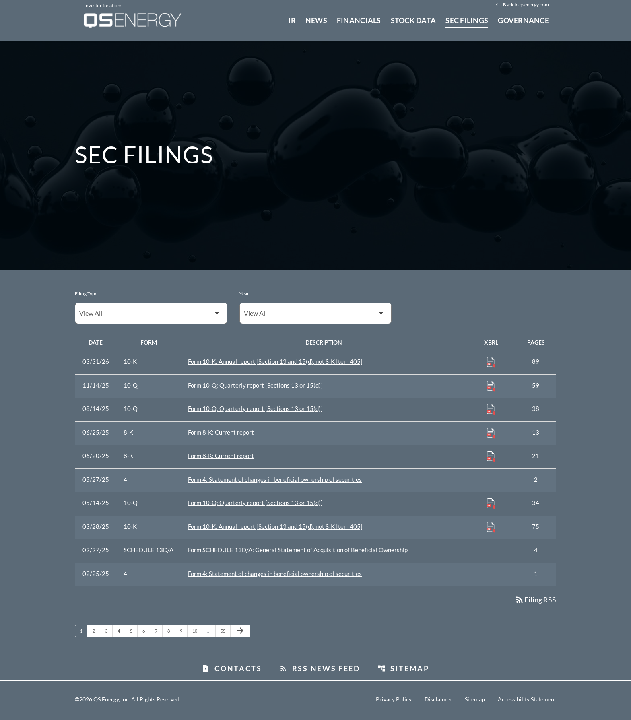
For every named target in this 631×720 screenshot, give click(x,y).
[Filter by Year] (315, 315)
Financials (359, 20)
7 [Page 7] (159, 632)
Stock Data (413, 20)
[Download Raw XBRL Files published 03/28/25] (491, 528)
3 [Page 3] (109, 632)
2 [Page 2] (96, 632)
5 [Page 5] (134, 632)
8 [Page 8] (171, 632)
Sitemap (403, 670)
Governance (523, 20)
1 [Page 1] (84, 632)
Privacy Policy (394, 701)
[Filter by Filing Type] (151, 315)
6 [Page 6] (146, 632)
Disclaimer (438, 701)
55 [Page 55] (225, 632)
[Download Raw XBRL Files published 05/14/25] (491, 505)
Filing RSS (535, 601)
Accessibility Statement (527, 701)
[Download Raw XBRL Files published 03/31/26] (491, 363)
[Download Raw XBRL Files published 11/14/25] (491, 387)
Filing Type (86, 295)
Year (244, 295)
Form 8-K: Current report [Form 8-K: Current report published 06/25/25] (221, 433)
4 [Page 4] (121, 632)
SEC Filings (466, 20)
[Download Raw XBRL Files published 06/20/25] (491, 457)
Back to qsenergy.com (526, 5)
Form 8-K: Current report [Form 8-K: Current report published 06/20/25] (221, 457)
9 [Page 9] (183, 632)
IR (292, 20)
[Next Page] (240, 632)
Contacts (232, 670)
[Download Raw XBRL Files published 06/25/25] (491, 434)
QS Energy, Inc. (111, 700)
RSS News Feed (319, 670)
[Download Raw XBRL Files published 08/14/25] (491, 410)
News (316, 20)
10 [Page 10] (197, 632)
